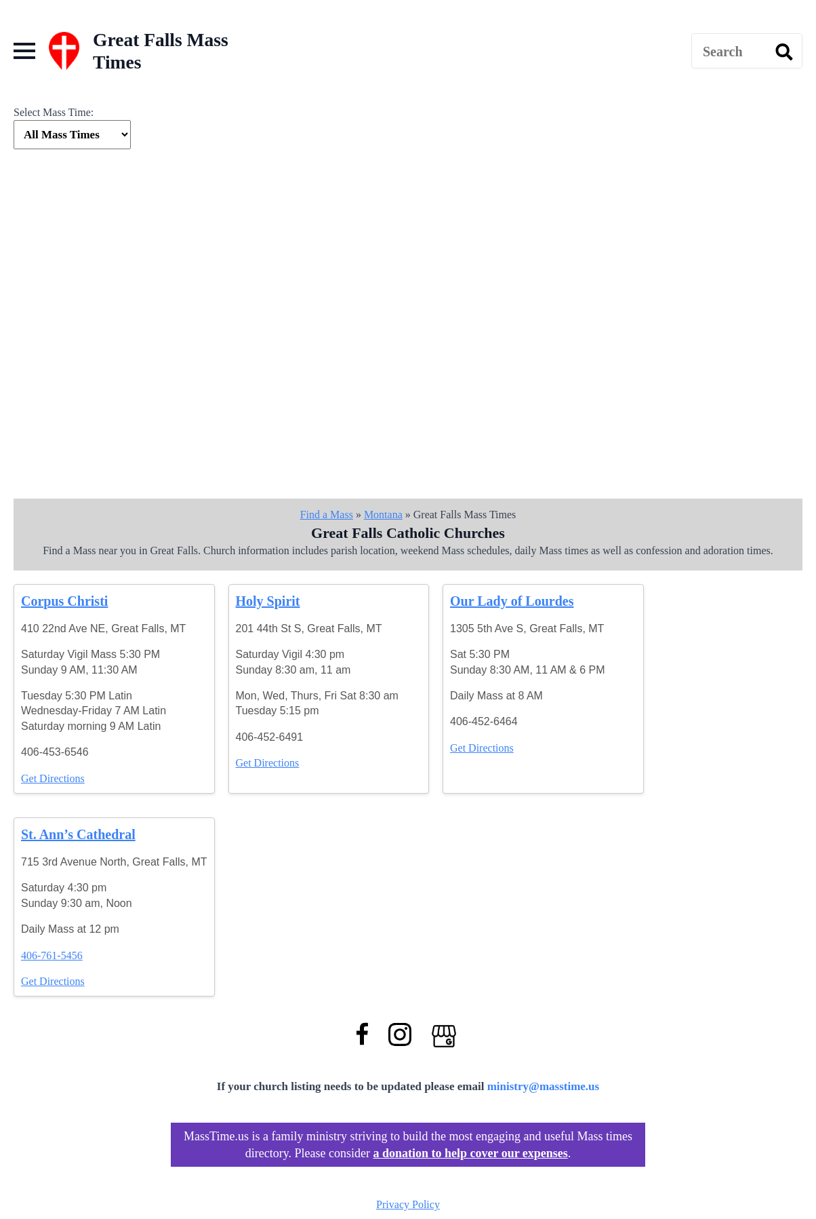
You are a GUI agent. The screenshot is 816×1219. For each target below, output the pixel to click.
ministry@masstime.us (543, 1086)
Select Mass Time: (54, 112)
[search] (784, 51)
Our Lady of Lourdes (511, 601)
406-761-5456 (52, 955)
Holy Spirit (268, 601)
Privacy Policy (408, 1204)
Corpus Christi (64, 601)
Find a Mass (326, 514)
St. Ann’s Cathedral (78, 834)
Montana (383, 514)
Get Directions (53, 778)
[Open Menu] (24, 51)
